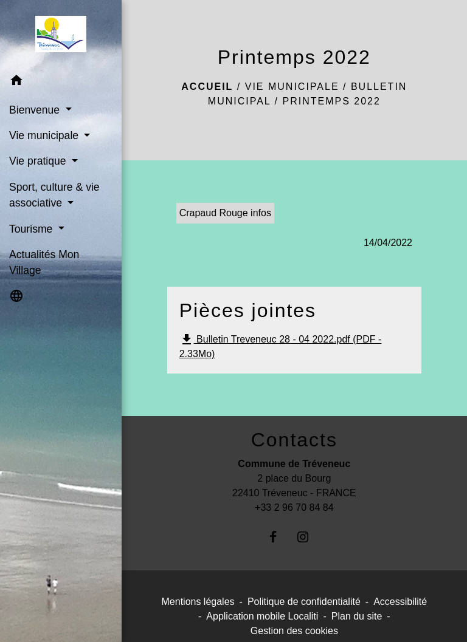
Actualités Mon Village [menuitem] (44, 262)
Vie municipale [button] (45, 135)
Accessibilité (400, 601)
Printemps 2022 (331, 101)
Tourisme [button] (32, 229)
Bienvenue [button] (36, 110)
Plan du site (356, 616)
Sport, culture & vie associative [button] (54, 195)
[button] (60, 82)
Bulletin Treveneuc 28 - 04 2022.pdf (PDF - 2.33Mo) (280, 345)
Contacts (294, 440)
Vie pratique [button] (39, 161)
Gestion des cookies (294, 631)
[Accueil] (60, 34)
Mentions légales (198, 601)
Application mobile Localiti (262, 616)
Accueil (207, 86)
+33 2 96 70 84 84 (294, 507)
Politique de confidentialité (304, 601)
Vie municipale (292, 86)
